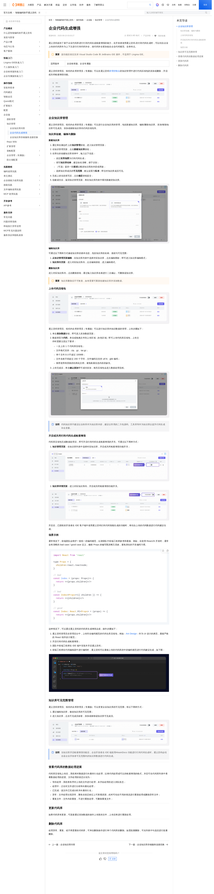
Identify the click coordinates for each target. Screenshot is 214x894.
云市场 (73, 5)
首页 (50, 20)
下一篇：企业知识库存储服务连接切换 (148, 847)
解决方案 (48, 5)
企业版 (89, 20)
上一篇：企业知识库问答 (62, 847)
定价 (65, 5)
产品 (39, 5)
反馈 (112, 862)
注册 (194, 5)
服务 (89, 5)
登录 (205, 5)
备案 (180, 5)
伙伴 (81, 5)
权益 (58, 5)
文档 (173, 5)
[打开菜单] (5, 5)
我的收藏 (161, 36)
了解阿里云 (99, 5)
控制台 (187, 5)
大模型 (31, 5)
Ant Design (131, 636)
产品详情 (146, 36)
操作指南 (79, 20)
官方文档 (8, 12)
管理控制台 (114, 71)
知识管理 (98, 20)
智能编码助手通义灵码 (25, 12)
